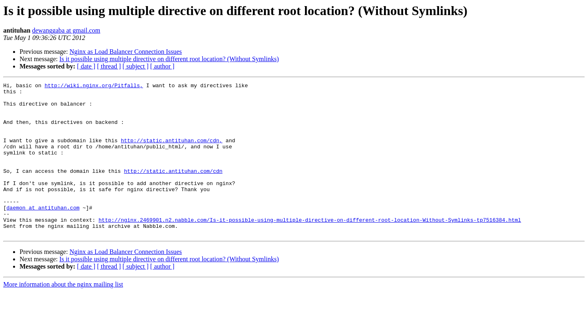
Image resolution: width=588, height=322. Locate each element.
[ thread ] (109, 66)
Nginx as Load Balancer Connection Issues (126, 51)
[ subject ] (136, 66)
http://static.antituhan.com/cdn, (172, 152)
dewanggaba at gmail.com (66, 30)
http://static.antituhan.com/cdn (173, 189)
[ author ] (162, 66)
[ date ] (86, 66)
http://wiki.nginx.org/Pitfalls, (93, 86)
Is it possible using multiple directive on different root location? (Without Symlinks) (169, 58)
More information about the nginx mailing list (63, 314)
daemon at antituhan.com (43, 233)
